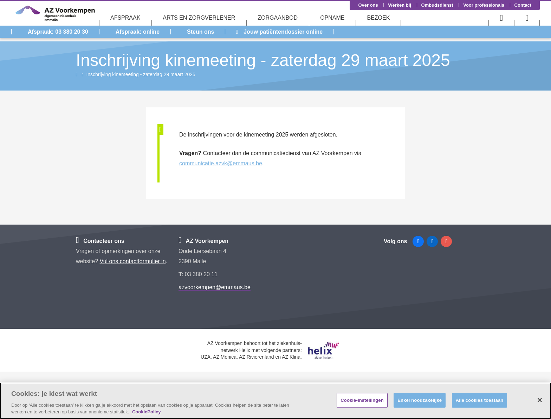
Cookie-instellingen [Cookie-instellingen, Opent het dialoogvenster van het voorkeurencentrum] (362, 400)
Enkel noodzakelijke (419, 400)
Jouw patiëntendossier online (279, 31)
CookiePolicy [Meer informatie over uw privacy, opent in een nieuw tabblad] (146, 411)
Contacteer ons (100, 241)
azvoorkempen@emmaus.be (215, 287)
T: (182, 274)
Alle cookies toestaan (480, 400)
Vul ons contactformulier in (133, 261)
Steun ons (200, 32)
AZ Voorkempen (203, 241)
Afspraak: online (138, 32)
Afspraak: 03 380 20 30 (58, 32)
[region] (275, 401)
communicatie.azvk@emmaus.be (220, 163)
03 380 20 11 (201, 274)
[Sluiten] (539, 400)
